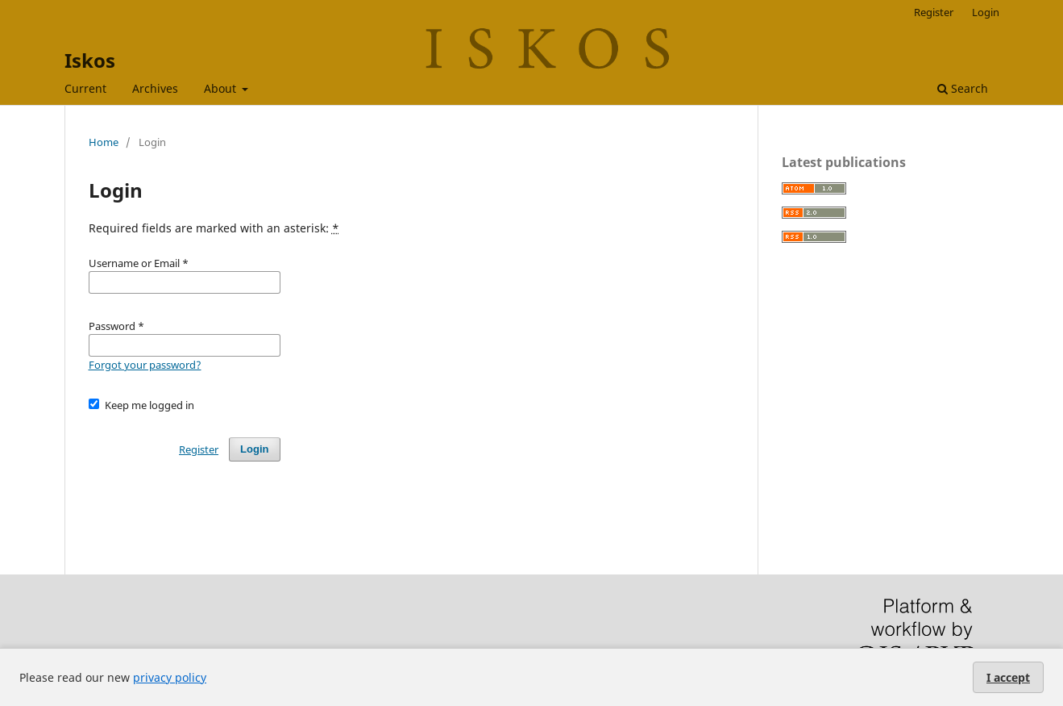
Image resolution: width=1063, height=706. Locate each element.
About (221, 88)
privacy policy (169, 677)
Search (962, 88)
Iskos (89, 60)
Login (985, 12)
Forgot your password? (145, 364)
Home (103, 142)
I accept (1008, 677)
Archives (155, 88)
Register (933, 12)
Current (85, 88)
